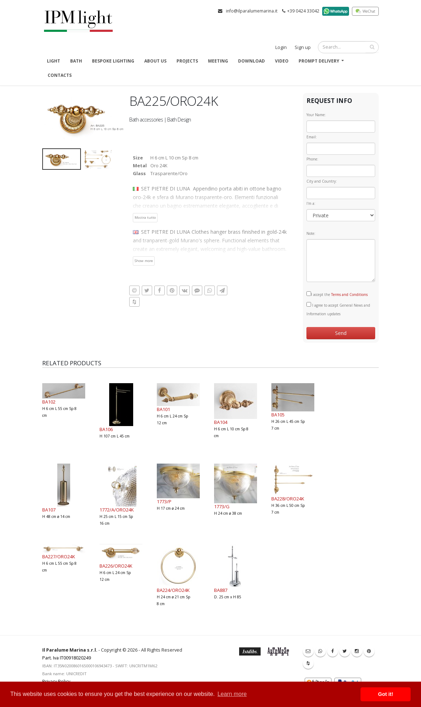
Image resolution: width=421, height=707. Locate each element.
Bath (76, 61)
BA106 (106, 429)
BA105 (278, 414)
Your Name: (316, 114)
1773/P (164, 501)
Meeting (218, 61)
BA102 (48, 402)
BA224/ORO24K (173, 590)
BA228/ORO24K (287, 498)
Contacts (60, 75)
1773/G (221, 506)
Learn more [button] (232, 694)
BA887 (220, 590)
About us (155, 61)
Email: (311, 136)
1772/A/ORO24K (117, 509)
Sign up (303, 47)
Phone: (312, 159)
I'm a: (310, 203)
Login (281, 47)
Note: (310, 233)
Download (251, 61)
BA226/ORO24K (116, 566)
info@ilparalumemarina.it (251, 11)
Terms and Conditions (349, 294)
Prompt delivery (319, 61)
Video (282, 61)
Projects (187, 61)
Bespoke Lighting (113, 61)
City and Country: (321, 181)
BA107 (48, 509)
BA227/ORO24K (58, 556)
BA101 (163, 409)
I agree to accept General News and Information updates (338, 309)
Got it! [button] (385, 694)
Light (53, 61)
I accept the (337, 294)
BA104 (220, 422)
